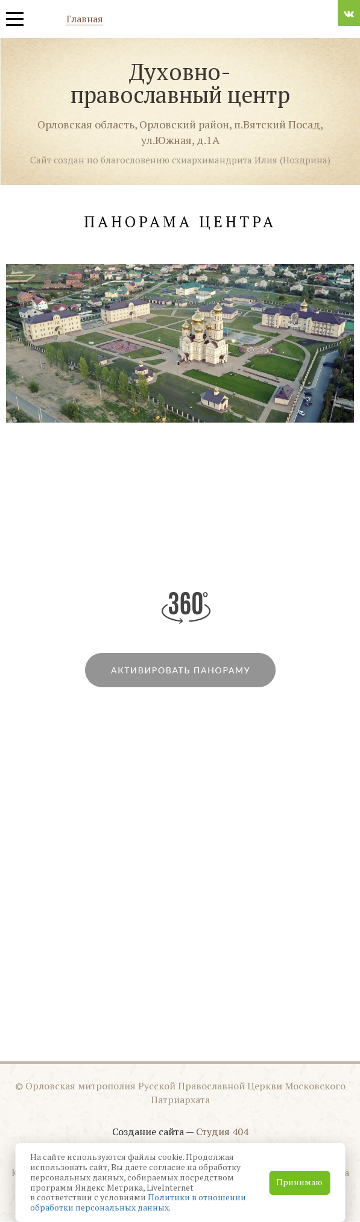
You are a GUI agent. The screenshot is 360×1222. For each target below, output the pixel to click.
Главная (84, 19)
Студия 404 (222, 1131)
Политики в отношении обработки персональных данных (138, 1202)
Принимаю (299, 1182)
